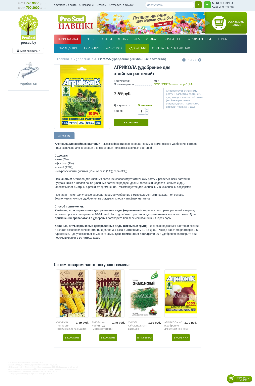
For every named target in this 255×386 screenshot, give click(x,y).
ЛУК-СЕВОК (114, 48)
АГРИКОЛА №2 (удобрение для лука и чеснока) (176, 325)
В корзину (131, 122)
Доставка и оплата (65, 5)
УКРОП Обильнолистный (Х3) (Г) (137, 325)
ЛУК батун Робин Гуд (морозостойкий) (102, 325)
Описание (64, 135)
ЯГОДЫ (123, 39)
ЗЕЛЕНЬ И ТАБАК (146, 39)
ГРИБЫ (222, 39)
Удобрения (81, 59)
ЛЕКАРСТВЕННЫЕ (200, 39)
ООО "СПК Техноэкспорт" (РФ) (173, 84)
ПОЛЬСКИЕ (92, 48)
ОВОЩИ (106, 39)
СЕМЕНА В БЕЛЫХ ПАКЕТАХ (171, 48)
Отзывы (101, 5)
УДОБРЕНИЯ (137, 48)
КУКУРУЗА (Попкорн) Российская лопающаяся (71, 325)
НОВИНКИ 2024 (67, 39)
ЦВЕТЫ (89, 39)
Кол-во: (118, 110)
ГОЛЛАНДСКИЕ (67, 48)
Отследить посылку (121, 5)
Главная (63, 59)
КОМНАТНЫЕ (173, 39)
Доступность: (122, 105)
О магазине (86, 5)
